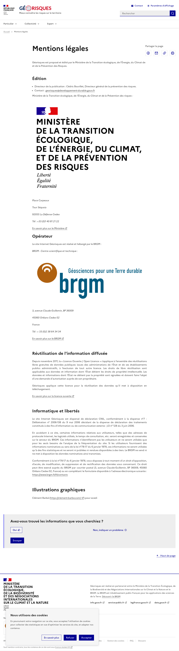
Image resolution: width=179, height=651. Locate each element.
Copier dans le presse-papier (164, 53)
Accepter (86, 637)
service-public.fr (116, 602)
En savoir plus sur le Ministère (48, 228)
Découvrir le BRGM (111, 596)
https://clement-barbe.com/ (65, 498)
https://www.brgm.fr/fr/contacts (50, 474)
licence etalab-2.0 (62, 647)
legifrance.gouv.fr (139, 602)
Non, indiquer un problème (108, 530)
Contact (139, 5)
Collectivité (30, 23)
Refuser (70, 637)
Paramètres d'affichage (162, 5)
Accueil (6, 31)
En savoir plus (51, 637)
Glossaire (142, 641)
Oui (15, 530)
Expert (50, 23)
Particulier (8, 23)
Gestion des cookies (115, 641)
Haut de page (168, 555)
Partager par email (156, 53)
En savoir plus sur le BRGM (46, 338)
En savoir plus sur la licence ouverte (51, 396)
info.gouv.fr (96, 602)
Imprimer (173, 53)
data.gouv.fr (160, 602)
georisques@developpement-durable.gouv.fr (70, 90)
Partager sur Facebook (148, 53)
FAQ (131, 641)
